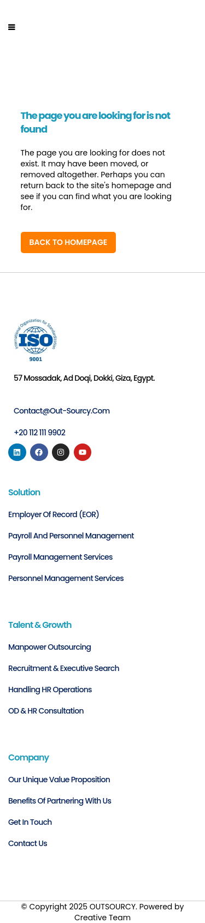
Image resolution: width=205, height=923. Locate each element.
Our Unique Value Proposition (59, 779)
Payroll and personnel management (71, 535)
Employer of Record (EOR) (53, 514)
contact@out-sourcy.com (62, 410)
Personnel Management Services (66, 578)
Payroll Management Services (60, 557)
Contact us (27, 843)
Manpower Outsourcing (49, 647)
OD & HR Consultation (46, 710)
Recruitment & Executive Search (63, 668)
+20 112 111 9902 (39, 432)
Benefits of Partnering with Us (59, 800)
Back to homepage (69, 242)
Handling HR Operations (50, 689)
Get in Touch (30, 822)
